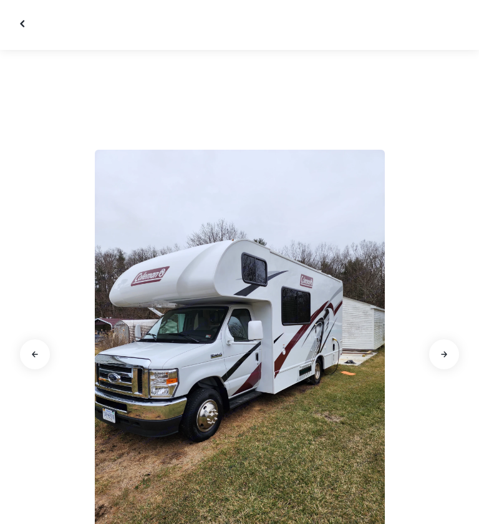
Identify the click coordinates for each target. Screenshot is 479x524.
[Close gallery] (23, 23)
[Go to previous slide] (35, 354)
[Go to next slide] (444, 354)
